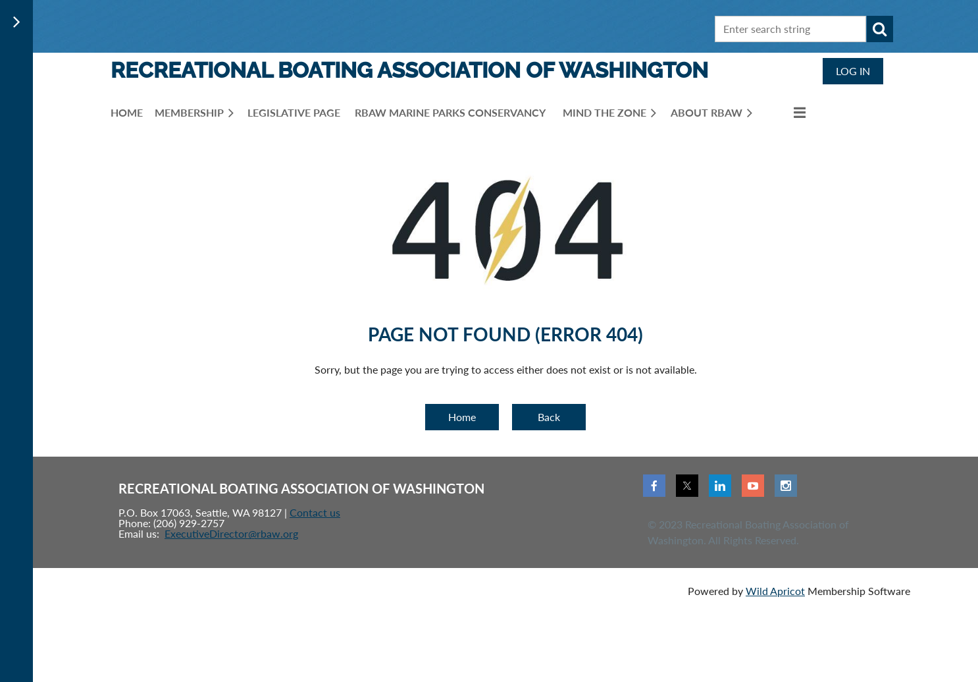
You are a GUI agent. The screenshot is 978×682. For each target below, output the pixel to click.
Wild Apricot (775, 590)
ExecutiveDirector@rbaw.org (231, 533)
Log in (853, 71)
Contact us (315, 512)
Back (549, 417)
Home (462, 417)
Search (880, 29)
